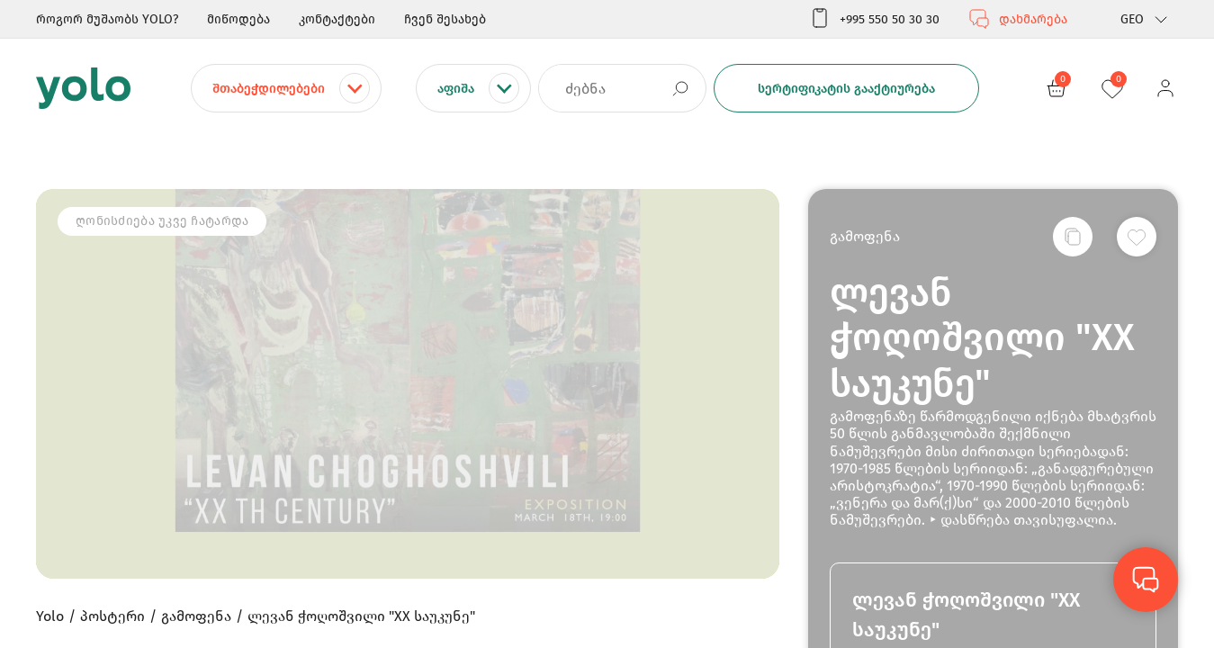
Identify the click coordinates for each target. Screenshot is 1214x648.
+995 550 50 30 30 (874, 19)
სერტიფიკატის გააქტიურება (846, 88)
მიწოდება (238, 19)
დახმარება (1017, 19)
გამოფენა (865, 236)
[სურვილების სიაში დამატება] (1136, 236)
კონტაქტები (337, 19)
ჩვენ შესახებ (445, 19)
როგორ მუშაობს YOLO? (107, 19)
